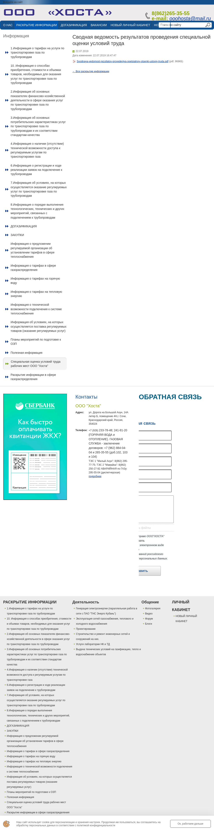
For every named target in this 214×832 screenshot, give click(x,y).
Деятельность (85, 602)
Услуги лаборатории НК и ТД (93, 644)
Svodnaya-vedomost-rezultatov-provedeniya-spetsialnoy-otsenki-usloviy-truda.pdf (122, 61)
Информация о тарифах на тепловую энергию (36, 294)
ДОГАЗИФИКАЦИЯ (74, 25)
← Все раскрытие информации (90, 71)
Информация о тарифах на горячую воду (35, 280)
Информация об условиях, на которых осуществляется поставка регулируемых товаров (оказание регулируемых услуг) (39, 326)
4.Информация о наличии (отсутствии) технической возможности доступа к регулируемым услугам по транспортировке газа (37, 150)
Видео (149, 613)
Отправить (139, 571)
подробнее (95, 476)
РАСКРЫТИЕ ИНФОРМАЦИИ (36, 25)
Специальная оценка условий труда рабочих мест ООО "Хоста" (35, 364)
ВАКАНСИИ (99, 25)
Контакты (86, 397)
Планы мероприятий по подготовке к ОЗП (36, 341)
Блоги (148, 623)
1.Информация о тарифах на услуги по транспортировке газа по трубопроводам (37, 53)
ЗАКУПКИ (17, 235)
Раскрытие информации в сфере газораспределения (33, 377)
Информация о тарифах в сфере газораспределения (33, 268)
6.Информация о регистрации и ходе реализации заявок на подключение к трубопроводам (36, 170)
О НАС (8, 25)
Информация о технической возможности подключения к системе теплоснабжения (36, 309)
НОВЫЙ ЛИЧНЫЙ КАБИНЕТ (130, 25)
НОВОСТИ (161, 25)
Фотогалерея (152, 608)
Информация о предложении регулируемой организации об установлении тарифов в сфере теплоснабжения (32, 250)
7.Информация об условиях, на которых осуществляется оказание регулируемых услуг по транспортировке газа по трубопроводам (39, 189)
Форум (149, 618)
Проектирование (86, 628)
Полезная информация (26, 352)
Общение (150, 602)
